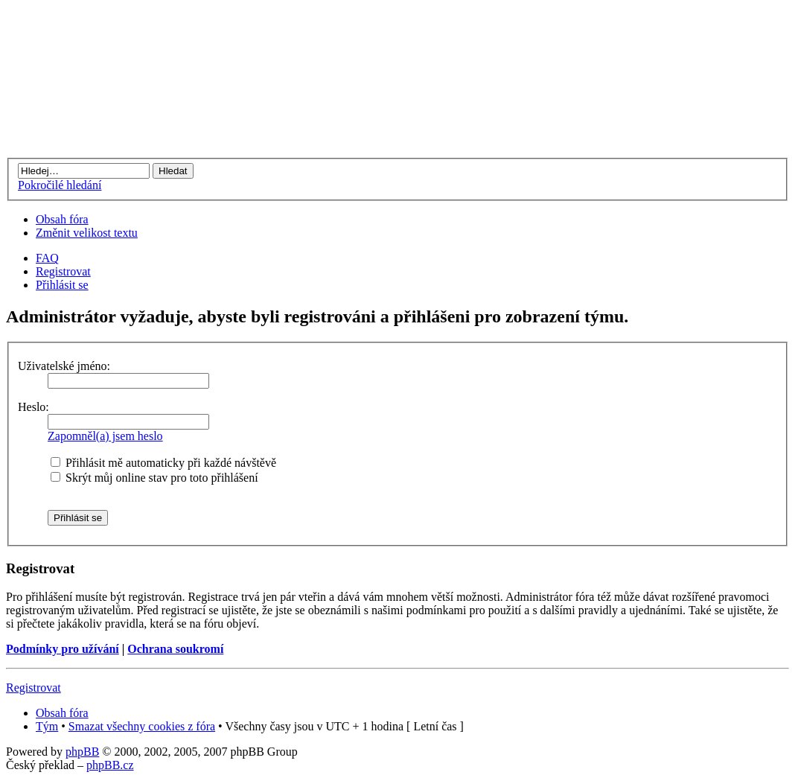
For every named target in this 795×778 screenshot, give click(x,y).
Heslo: (33, 407)
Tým (47, 726)
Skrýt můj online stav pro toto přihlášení (154, 477)
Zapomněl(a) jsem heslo (105, 436)
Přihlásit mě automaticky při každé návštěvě (163, 462)
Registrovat (63, 271)
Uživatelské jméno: (64, 366)
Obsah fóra (62, 219)
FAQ (47, 258)
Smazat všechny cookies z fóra (141, 726)
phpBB (82, 751)
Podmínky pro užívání (62, 649)
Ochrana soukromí (175, 649)
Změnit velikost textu (87, 232)
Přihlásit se (62, 284)
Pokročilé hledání (59, 185)
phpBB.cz (110, 765)
